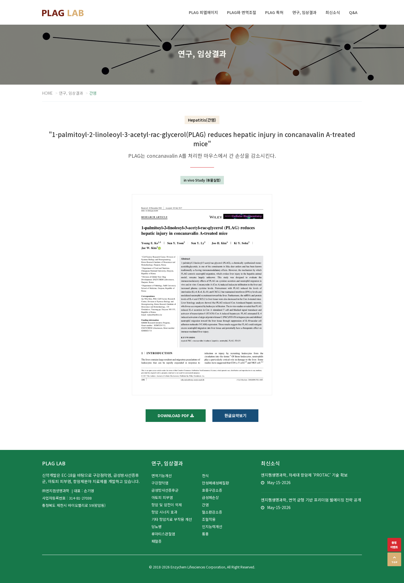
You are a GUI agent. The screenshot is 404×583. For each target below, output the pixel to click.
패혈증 (157, 541)
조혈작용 (208, 519)
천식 (205, 475)
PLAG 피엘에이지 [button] (203, 12)
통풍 (205, 533)
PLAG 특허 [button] (274, 12)
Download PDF (176, 415)
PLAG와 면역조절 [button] (241, 12)
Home (47, 93)
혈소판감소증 (212, 512)
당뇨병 (157, 526)
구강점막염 (160, 483)
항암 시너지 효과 (164, 512)
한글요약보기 (236, 415)
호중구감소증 (212, 490)
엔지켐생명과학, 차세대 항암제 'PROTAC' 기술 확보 (304, 475)
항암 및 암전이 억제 (167, 504)
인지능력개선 (212, 526)
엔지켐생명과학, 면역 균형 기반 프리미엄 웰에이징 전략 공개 (311, 500)
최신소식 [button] (332, 12)
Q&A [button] (353, 12)
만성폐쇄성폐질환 (215, 483)
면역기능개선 (162, 475)
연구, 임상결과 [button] (304, 12)
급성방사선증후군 (165, 490)
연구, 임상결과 (71, 93)
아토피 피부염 (162, 497)
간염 (205, 504)
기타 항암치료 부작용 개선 (172, 519)
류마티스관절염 (163, 533)
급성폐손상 (210, 497)
